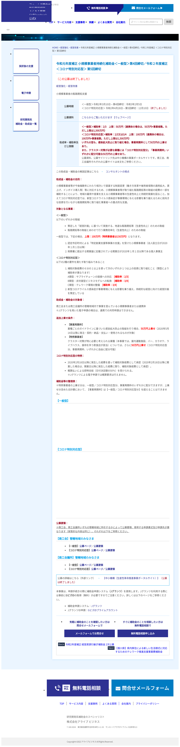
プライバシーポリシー (147, 703)
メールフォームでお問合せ (89, 633)
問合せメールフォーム (145, 688)
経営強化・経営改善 (69, 47)
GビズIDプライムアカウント (103, 610)
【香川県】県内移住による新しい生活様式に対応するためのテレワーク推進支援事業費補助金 (141, 649)
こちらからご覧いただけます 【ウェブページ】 (107, 117)
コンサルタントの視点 (117, 171)
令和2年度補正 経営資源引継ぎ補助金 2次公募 (90, 644)
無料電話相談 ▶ (99, 8)
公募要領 (98, 546)
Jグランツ (96, 605)
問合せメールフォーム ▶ (149, 8)
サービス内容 (64, 22)
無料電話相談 (86, 688)
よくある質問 (105, 22)
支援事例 (80, 22)
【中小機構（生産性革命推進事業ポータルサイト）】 (131, 578)
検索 (168, 21)
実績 (91, 22)
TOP (62, 703)
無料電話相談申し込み (143, 633)
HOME (55, 47)
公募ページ (85, 546)
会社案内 (120, 22)
